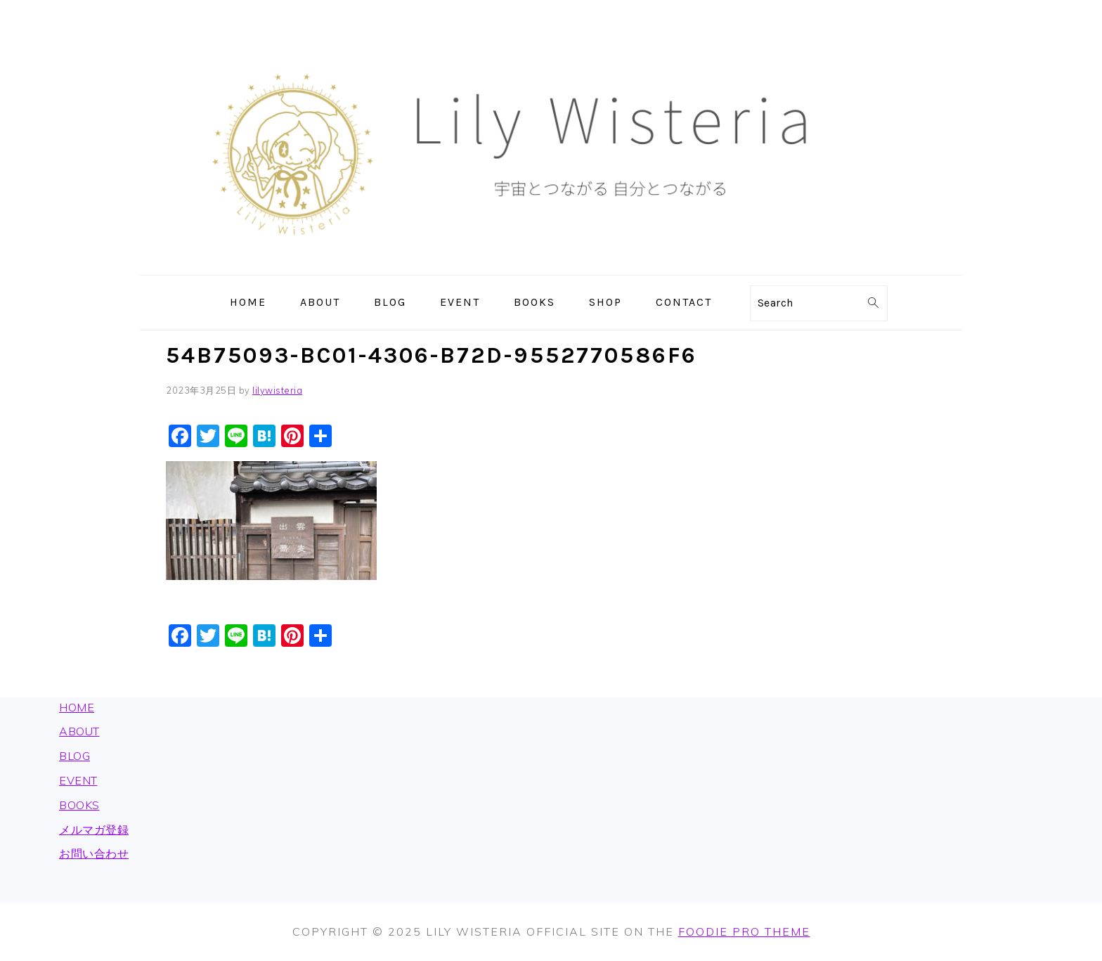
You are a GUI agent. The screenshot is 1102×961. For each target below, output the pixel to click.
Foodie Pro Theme (744, 931)
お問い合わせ (94, 853)
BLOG (74, 756)
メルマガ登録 (94, 830)
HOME (76, 707)
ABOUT (79, 731)
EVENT (78, 780)
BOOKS (79, 805)
